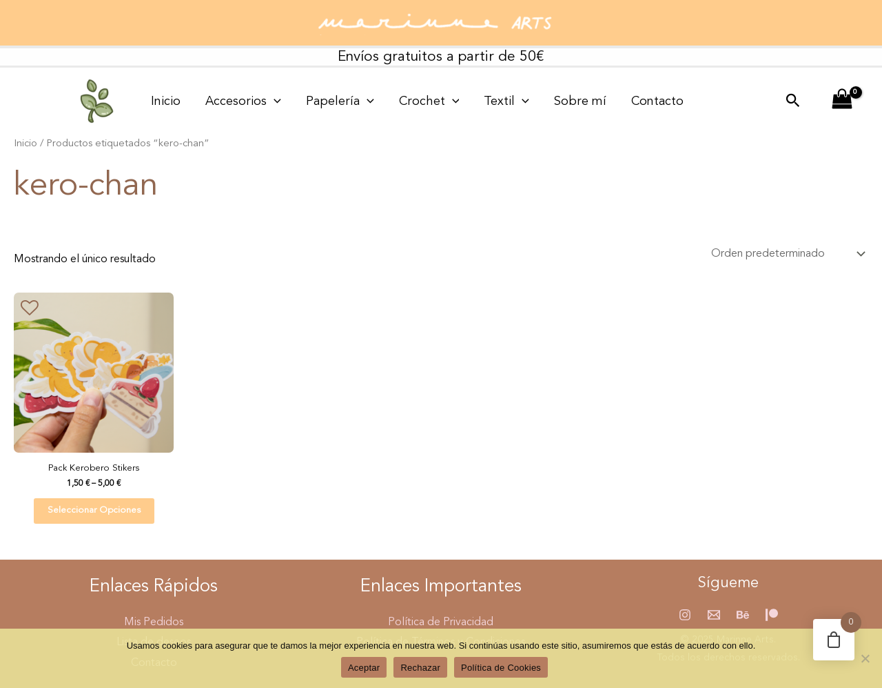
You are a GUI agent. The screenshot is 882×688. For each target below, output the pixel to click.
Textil (469, 101)
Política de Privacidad (440, 622)
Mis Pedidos (153, 622)
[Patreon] (772, 615)
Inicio (161, 101)
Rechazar (420, 667)
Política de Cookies (501, 667)
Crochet (400, 101)
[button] (793, 101)
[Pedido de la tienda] (787, 254)
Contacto (603, 101)
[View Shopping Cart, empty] (841, 101)
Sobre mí (535, 101)
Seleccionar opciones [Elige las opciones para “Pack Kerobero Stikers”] (94, 510)
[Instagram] (685, 615)
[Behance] (743, 615)
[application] (261, 101)
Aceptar (364, 667)
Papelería (319, 101)
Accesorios (231, 101)
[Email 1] (714, 615)
